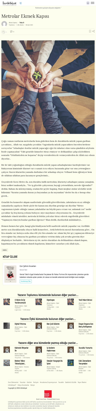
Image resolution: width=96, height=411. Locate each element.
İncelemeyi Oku (26, 281)
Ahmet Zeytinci (13, 22)
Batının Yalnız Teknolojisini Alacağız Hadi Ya (21, 364)
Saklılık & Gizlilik (70, 382)
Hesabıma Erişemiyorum (48, 382)
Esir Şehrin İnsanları (28, 266)
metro (5, 250)
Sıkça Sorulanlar (23, 385)
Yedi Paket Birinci (85, 300)
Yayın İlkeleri (82, 382)
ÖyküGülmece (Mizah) (53, 328)
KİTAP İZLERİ (10, 256)
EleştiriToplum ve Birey (53, 367)
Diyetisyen (51, 300)
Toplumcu (12, 25)
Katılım (29, 382)
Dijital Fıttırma (20, 324)
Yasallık (61, 382)
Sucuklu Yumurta (85, 348)
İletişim (36, 382)
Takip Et (21, 22)
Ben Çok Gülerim (53, 324)
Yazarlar (22, 382)
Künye (33, 385)
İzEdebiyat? (12, 385)
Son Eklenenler (13, 382)
